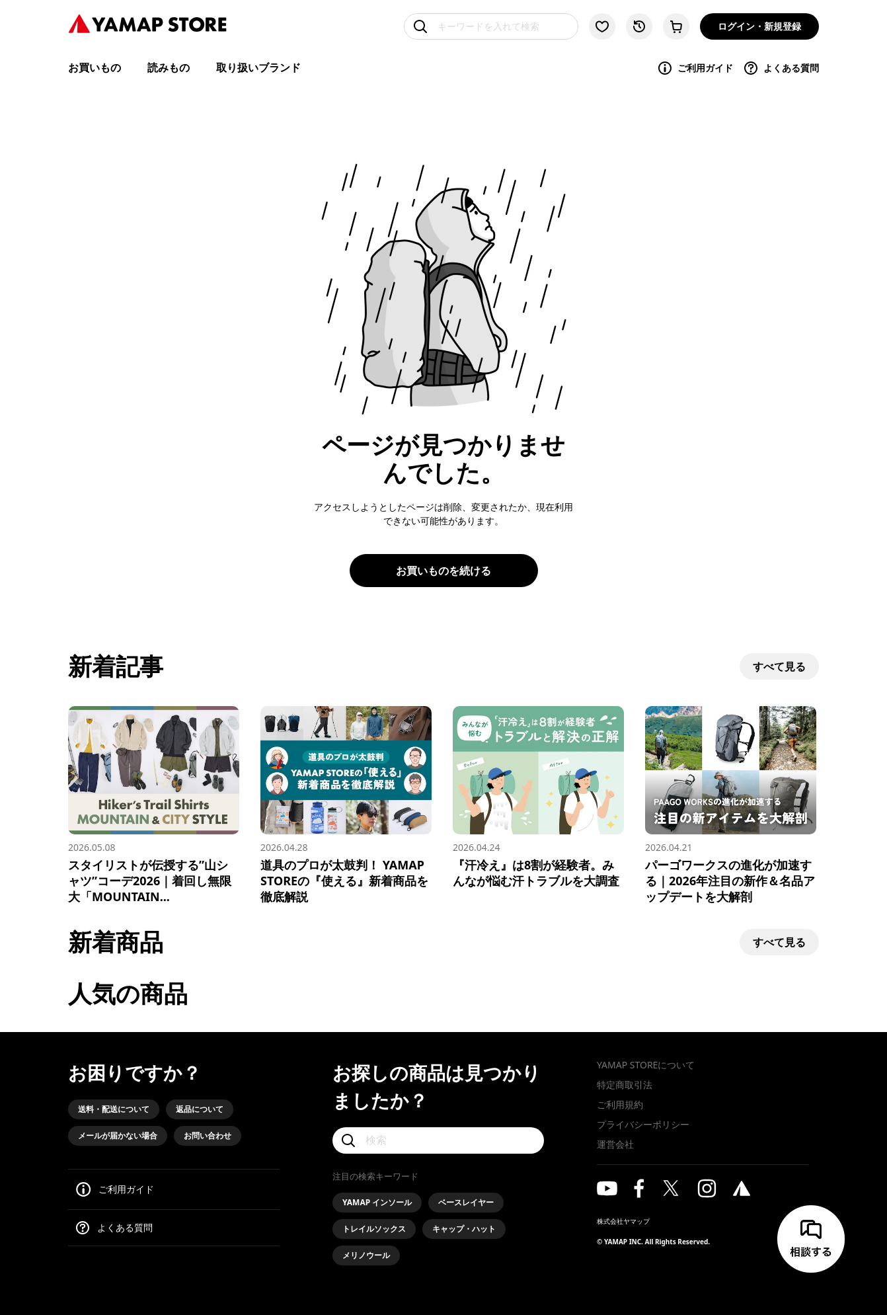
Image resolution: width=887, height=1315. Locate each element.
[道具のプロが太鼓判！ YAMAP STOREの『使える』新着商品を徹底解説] (346, 805)
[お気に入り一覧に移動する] (602, 26)
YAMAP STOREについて (646, 1064)
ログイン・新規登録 (759, 26)
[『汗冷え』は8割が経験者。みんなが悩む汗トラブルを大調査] (538, 797)
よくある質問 (781, 68)
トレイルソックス (374, 1228)
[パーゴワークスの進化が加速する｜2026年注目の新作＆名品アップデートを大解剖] (730, 805)
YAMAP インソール (377, 1202)
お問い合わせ (207, 1135)
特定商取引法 (624, 1084)
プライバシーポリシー (643, 1124)
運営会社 (615, 1144)
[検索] (438, 1140)
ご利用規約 (620, 1104)
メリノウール (366, 1255)
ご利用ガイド (695, 68)
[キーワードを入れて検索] (491, 26)
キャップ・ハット (464, 1228)
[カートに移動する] (676, 26)
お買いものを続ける (443, 570)
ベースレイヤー (466, 1202)
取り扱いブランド (258, 67)
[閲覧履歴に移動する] (639, 26)
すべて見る (779, 666)
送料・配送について (113, 1109)
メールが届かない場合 (117, 1135)
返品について (199, 1109)
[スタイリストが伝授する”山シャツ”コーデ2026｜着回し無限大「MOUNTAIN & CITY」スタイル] (153, 805)
